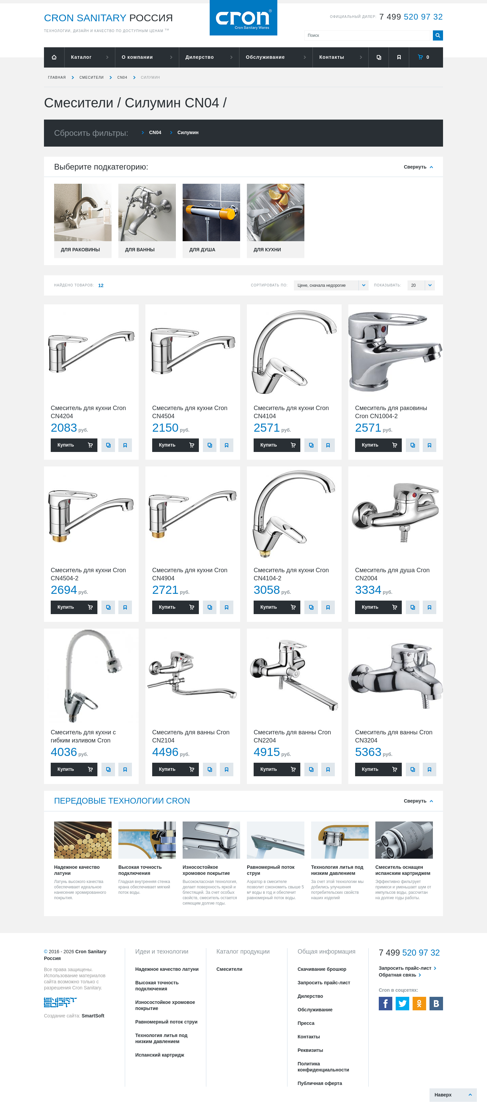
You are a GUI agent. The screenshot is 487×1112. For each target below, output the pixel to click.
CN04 (122, 77)
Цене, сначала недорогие (333, 285)
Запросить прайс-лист (324, 982)
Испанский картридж (159, 1055)
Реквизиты (310, 1050)
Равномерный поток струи (166, 1022)
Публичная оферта (320, 1083)
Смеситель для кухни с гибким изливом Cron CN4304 (83, 740)
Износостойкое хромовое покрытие (165, 1005)
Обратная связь (397, 975)
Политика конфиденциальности (323, 1066)
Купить (65, 445)
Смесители (91, 77)
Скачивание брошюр (322, 969)
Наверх (443, 1094)
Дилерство (200, 57)
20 (423, 285)
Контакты (331, 57)
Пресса (306, 1023)
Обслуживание (265, 57)
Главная (57, 77)
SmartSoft (93, 1015)
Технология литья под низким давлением (161, 1038)
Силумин (150, 77)
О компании (137, 57)
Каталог (81, 57)
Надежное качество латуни (167, 969)
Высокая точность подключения (157, 985)
